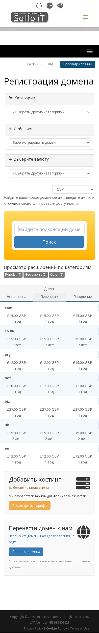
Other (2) (56, 274)
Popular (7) (13, 274)
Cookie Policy (56, 628)
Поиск (49, 242)
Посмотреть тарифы (29, 505)
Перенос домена (26, 551)
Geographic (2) (35, 274)
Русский (34, 64)
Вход (49, 64)
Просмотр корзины (77, 64)
